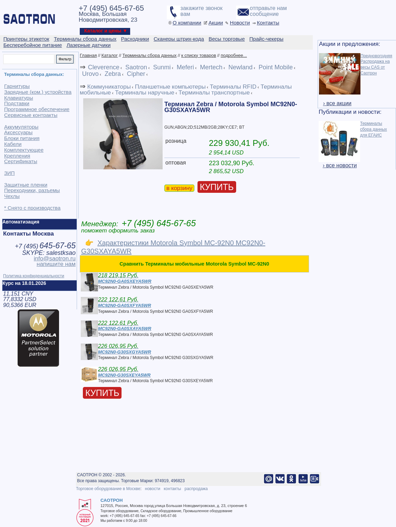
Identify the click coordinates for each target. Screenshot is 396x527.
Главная (88, 55)
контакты (172, 488)
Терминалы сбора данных (149, 55)
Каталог (110, 55)
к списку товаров (198, 55)
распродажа (195, 488)
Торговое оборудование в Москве (108, 488)
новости (152, 488)
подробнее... (234, 55)
